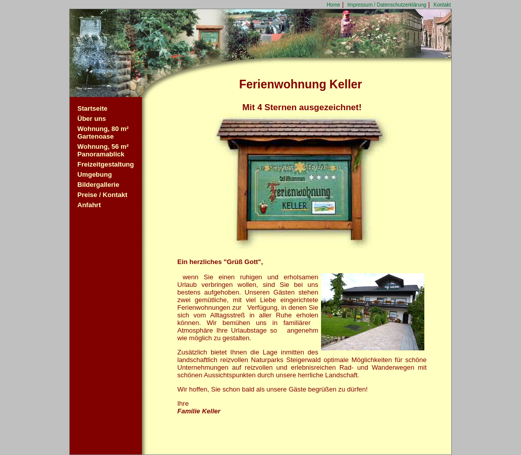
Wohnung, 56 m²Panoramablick (103, 150)
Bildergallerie (98, 184)
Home (333, 5)
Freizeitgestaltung (105, 164)
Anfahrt (89, 205)
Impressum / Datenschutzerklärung (387, 5)
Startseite (92, 108)
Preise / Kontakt (102, 195)
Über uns (91, 118)
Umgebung (94, 174)
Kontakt (442, 5)
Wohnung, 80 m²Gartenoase (103, 132)
